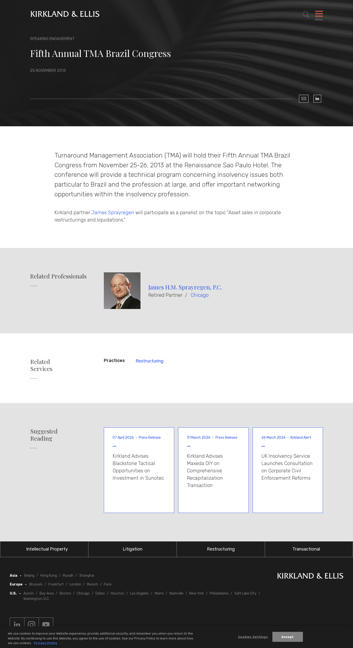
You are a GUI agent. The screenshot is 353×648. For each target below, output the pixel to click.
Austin (28, 593)
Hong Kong (48, 576)
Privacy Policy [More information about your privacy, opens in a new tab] (45, 644)
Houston (117, 593)
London (75, 584)
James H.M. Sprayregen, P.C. (185, 287)
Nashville (176, 593)
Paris (108, 584)
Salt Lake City (246, 593)
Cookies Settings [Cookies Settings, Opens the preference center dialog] (253, 638)
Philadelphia (219, 593)
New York (196, 593)
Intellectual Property (47, 549)
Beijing (29, 576)
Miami (159, 593)
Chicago (200, 295)
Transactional (306, 549)
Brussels (36, 584)
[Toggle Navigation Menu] (319, 14)
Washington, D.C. (36, 599)
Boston (65, 593)
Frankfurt (56, 584)
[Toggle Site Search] (306, 14)
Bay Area (47, 593)
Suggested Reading (44, 434)
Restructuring (149, 361)
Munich (92, 584)
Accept (287, 638)
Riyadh (68, 576)
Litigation (132, 549)
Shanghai (86, 576)
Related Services (41, 365)
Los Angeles (139, 593)
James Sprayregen (112, 212)
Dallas (100, 593)
